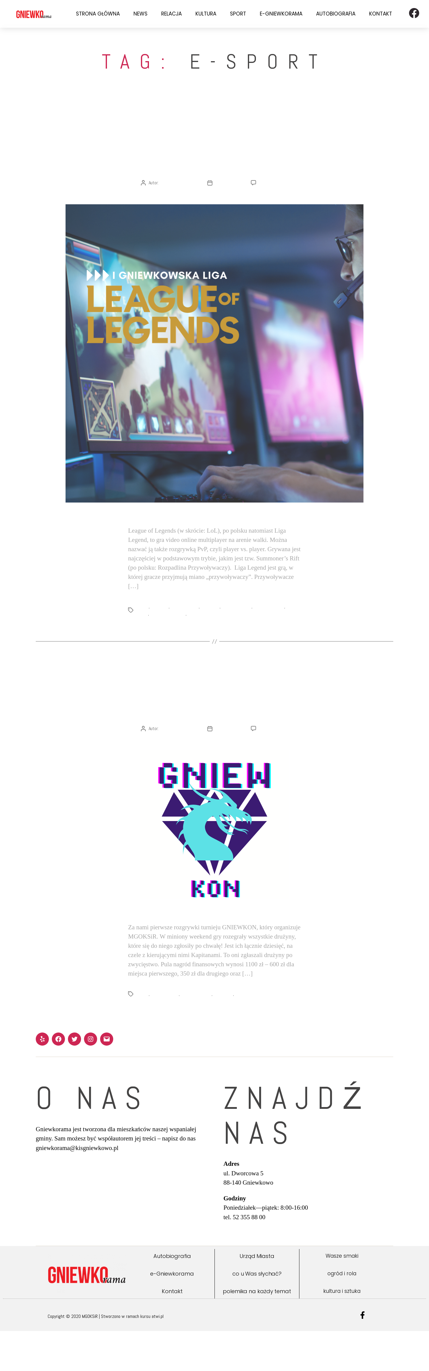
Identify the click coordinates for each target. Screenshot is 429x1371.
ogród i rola (341, 1313)
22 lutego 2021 (228, 769)
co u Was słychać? (257, 1314)
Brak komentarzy (273, 203)
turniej (244, 1034)
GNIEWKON (160, 627)
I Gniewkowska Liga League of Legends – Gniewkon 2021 (215, 728)
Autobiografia (335, 13)
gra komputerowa (238, 627)
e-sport (142, 627)
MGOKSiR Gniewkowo (168, 634)
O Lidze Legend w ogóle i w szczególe (214, 162)
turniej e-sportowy (204, 634)
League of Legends (271, 627)
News (140, 13)
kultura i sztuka (341, 1331)
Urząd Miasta (257, 1296)
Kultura (205, 13)
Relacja (171, 13)
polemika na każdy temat (257, 1331)
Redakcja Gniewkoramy (178, 203)
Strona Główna (98, 13)
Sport (238, 13)
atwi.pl (158, 1356)
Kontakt (380, 13)
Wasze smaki (342, 1296)
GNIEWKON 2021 (185, 627)
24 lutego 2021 (228, 203)
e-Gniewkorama (281, 13)
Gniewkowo (211, 627)
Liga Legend (226, 1034)
